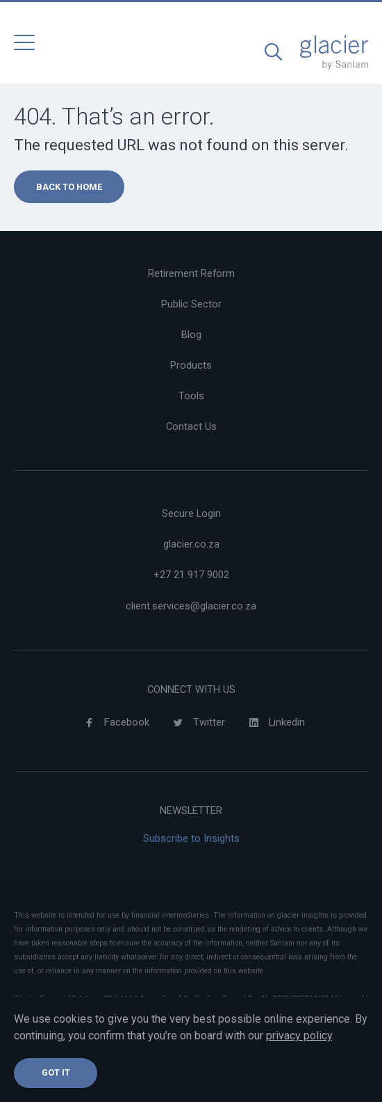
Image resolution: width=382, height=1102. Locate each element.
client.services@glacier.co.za (191, 606)
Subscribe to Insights (191, 838)
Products (191, 365)
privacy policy (299, 1035)
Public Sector (191, 304)
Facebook (113, 723)
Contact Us (191, 426)
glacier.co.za (191, 544)
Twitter (195, 723)
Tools (191, 396)
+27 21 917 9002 (191, 574)
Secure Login (191, 513)
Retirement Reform (191, 273)
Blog (191, 334)
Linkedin (273, 723)
